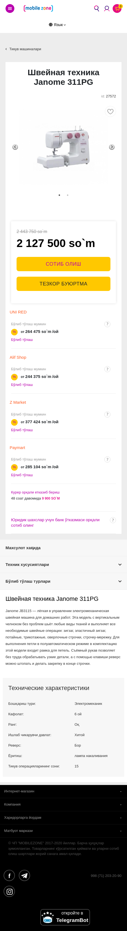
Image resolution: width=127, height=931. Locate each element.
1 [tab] (59, 195)
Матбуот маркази (18, 831)
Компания (12, 804)
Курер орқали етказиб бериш (35, 492)
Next (112, 147)
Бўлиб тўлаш (22, 340)
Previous (15, 147)
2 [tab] (67, 195)
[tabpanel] (63, 147)
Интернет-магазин (19, 791)
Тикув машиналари (25, 49)
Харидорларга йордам (22, 817)
